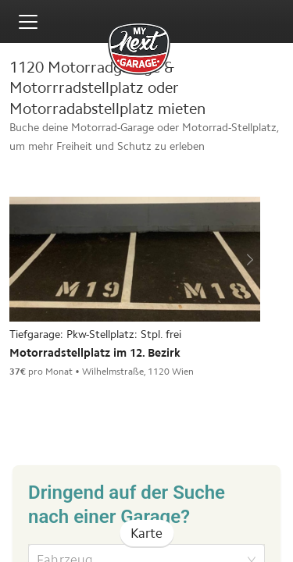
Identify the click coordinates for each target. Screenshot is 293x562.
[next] (247, 259)
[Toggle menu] (28, 22)
